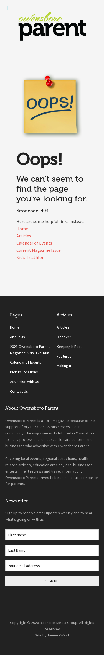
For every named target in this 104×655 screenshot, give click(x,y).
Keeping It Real (69, 346)
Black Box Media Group (58, 622)
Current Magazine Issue (38, 250)
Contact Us (19, 391)
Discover (64, 336)
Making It (64, 365)
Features (64, 356)
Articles (23, 236)
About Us (17, 336)
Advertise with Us (24, 381)
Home (22, 228)
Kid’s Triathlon (30, 257)
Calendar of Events (34, 243)
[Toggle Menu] (7, 7)
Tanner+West (58, 635)
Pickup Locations (24, 372)
